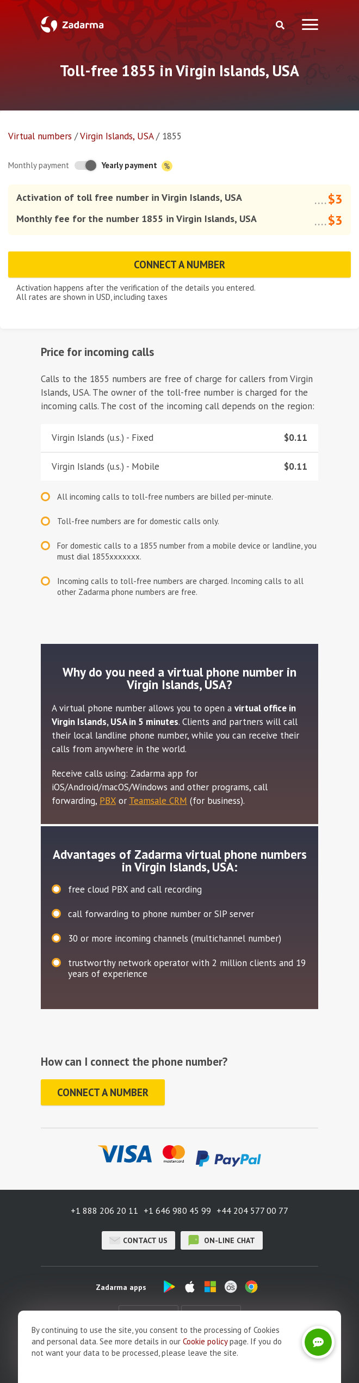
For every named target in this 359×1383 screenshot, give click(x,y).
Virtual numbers (40, 136)
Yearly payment (137, 165)
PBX (108, 801)
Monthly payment (38, 165)
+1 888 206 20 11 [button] (104, 1210)
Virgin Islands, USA (116, 136)
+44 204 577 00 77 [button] (252, 1210)
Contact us (138, 1240)
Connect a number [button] (180, 264)
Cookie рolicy (205, 1341)
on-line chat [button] (221, 1240)
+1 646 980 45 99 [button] (177, 1210)
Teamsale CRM (158, 801)
